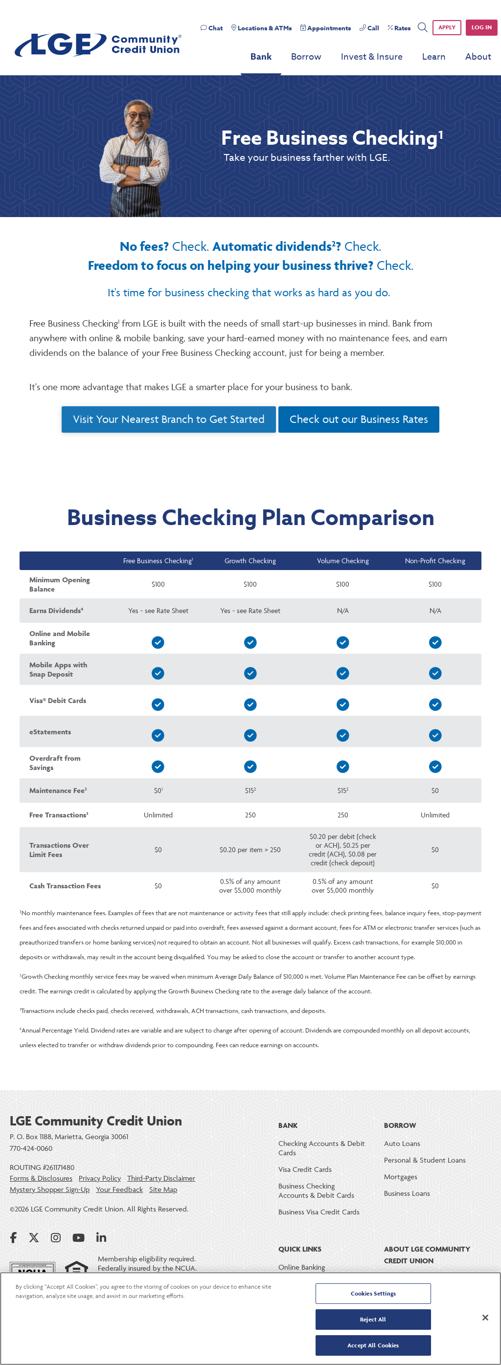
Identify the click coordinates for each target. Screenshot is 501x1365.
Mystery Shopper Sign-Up (50, 1189)
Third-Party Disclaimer (161, 1178)
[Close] (485, 1317)
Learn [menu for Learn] (434, 57)
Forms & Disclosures (41, 1178)
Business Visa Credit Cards (319, 1211)
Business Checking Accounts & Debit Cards (316, 1190)
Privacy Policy (100, 1178)
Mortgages (400, 1176)
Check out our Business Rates (359, 419)
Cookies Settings (373, 1294)
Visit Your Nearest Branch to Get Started (169, 419)
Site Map (163, 1189)
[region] (250, 1318)
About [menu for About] (478, 57)
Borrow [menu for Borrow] (306, 57)
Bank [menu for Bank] (261, 56)
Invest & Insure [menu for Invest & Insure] (372, 57)
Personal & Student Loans (425, 1160)
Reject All (373, 1319)
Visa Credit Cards (305, 1169)
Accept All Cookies (373, 1344)
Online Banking (301, 1267)
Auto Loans (402, 1143)
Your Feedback (119, 1189)
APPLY (446, 27)
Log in (482, 27)
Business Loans (407, 1193)
